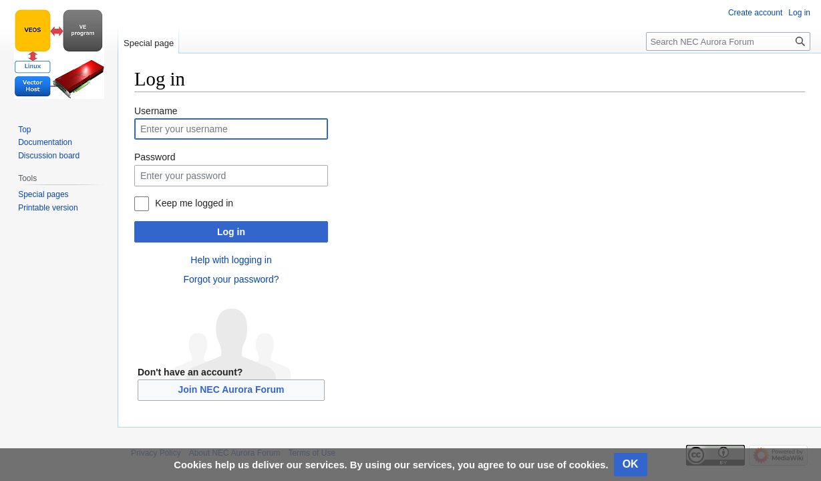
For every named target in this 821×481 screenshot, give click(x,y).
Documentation (45, 142)
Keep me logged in (194, 203)
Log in (231, 231)
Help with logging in (230, 260)
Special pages (43, 194)
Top (24, 129)
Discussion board (48, 155)
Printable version (47, 207)
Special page (149, 43)
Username (156, 111)
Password (154, 157)
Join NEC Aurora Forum (231, 389)
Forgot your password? (231, 279)
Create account (755, 12)
